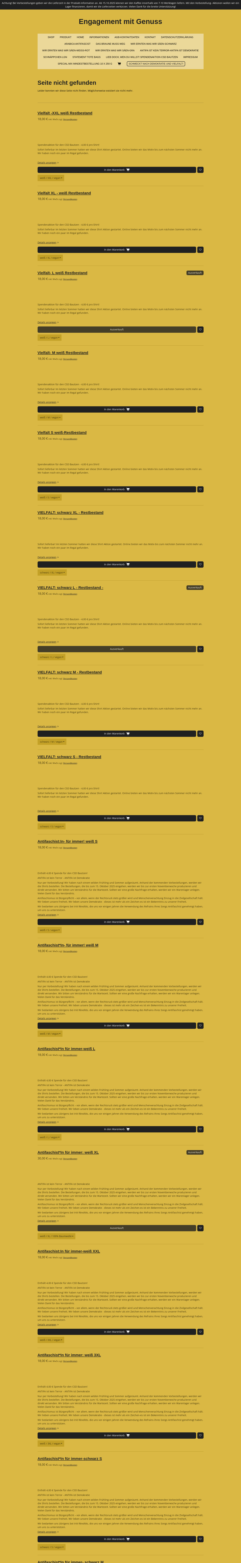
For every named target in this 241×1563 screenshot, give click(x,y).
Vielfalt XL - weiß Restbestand (98, 164)
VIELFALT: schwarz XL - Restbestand (105, 369)
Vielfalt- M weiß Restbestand (97, 267)
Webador (199, 1553)
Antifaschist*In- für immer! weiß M (102, 666)
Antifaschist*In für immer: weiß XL (102, 831)
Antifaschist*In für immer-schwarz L (104, 1237)
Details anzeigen (83, 142)
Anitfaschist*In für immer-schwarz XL (105, 1319)
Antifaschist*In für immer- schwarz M (105, 1155)
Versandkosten (104, 119)
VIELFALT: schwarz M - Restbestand (104, 472)
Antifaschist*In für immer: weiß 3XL (103, 990)
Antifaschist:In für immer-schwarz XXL (106, 1397)
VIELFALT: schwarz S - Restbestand (103, 528)
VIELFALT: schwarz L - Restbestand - (104, 416)
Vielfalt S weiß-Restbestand (96, 318)
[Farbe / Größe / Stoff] (122, 651)
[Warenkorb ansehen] (119, 63)
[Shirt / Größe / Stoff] (123, 149)
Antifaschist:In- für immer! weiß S (102, 584)
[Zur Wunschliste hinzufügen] (106, 149)
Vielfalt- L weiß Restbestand (96, 216)
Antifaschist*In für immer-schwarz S (104, 1073)
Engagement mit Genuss (120, 21)
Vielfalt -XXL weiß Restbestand (99, 113)
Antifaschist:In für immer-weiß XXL (103, 908)
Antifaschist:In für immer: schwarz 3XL (106, 1479)
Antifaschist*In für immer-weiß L (100, 749)
